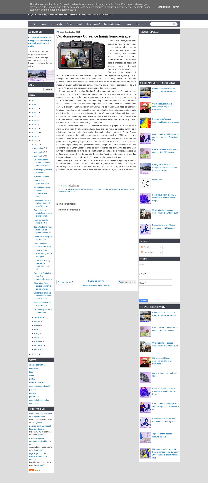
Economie (43, 24)
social (31, 375)
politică (117, 189)
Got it (176, 7)
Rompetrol (62, 192)
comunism (33, 403)
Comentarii (147, 252)
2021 (34, 116)
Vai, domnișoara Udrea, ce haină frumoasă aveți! (42, 163)
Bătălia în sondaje (41, 176)
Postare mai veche (127, 282)
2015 (34, 140)
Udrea (69, 192)
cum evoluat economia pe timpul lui (38, 456)
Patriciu (105, 189)
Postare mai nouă (65, 282)
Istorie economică (93, 24)
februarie (38, 345)
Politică (69, 24)
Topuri (128, 24)
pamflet (98, 189)
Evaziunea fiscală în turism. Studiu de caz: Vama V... (42, 203)
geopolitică (34, 396)
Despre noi (140, 24)
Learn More (164, 7)
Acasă (32, 24)
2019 (34, 124)
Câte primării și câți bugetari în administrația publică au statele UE (165, 137)
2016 (34, 136)
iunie (36, 329)
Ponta (131, 189)
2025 (34, 100)
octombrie (38, 156)
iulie (36, 325)
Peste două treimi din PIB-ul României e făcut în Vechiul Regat (164, 198)
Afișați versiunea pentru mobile (95, 285)
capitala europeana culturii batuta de (40, 441)
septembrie (39, 317)
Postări (145, 247)
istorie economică (36, 382)
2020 (34, 120)
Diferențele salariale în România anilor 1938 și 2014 (42, 296)
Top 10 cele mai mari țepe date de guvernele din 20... (43, 230)
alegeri (71, 189)
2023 (34, 108)
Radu (31, 414)
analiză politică (80, 189)
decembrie (39, 148)
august (37, 321)
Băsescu (90, 189)
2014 (34, 144)
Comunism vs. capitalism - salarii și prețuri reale (43, 213)
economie (33, 368)
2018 (34, 128)
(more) (39, 422)
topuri (31, 372)
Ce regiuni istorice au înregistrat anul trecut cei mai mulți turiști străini (164, 167)
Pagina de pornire (96, 281)
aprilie (37, 337)
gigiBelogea (34, 453)
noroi (31, 426)
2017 (34, 132)
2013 (34, 354)
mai (36, 333)
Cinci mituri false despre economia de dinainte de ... (42, 286)
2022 (34, 112)
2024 (34, 104)
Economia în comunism (113, 24)
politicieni (124, 189)
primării (32, 393)
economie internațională (39, 386)
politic (111, 189)
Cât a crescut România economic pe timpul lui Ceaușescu (162, 107)
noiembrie (38, 152)
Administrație (56, 24)
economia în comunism (39, 400)
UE (74, 192)
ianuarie (38, 349)
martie (37, 341)
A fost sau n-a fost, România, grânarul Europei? (43, 253)
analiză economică (37, 365)
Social (79, 24)
